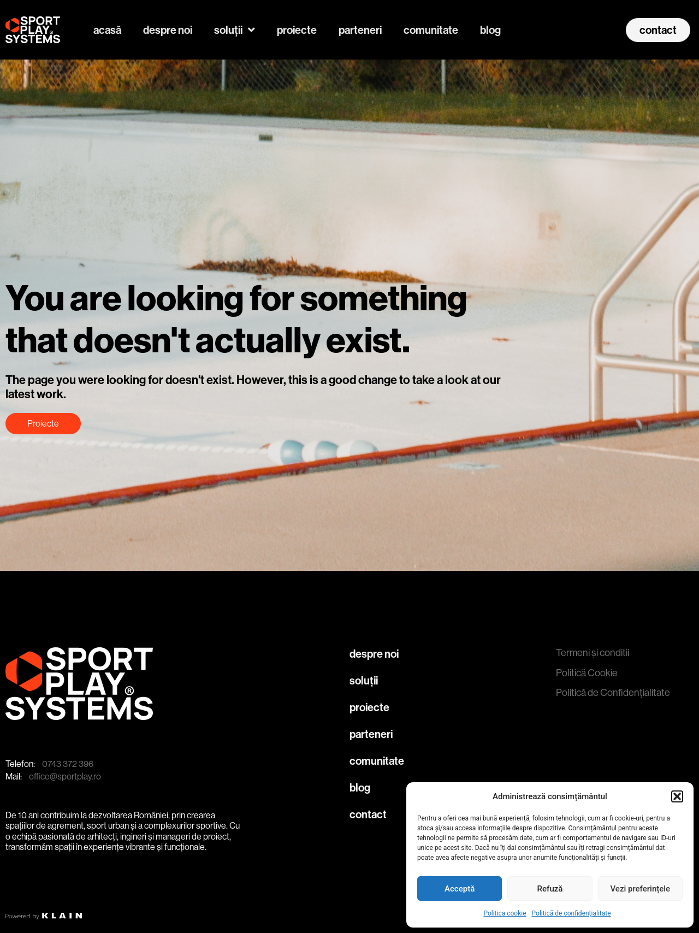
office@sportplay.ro (65, 776)
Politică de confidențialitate (571, 913)
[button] (677, 796)
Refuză (550, 889)
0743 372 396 (67, 764)
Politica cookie (504, 913)
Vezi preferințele (641, 889)
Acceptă (460, 889)
